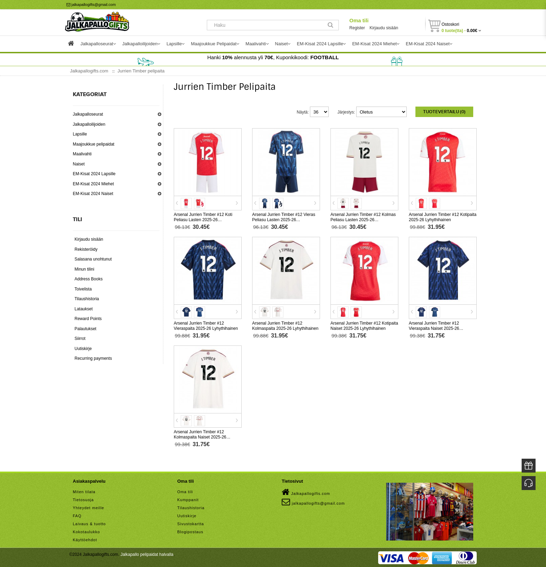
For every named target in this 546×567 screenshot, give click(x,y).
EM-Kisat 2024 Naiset (93, 193)
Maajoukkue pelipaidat (93, 144)
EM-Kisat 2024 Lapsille (94, 173)
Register (357, 27)
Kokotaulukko (86, 531)
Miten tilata (84, 491)
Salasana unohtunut (93, 259)
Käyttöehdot (85, 539)
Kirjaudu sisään (383, 27)
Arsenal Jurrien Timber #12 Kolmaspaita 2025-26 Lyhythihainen (285, 325)
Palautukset (85, 328)
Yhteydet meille (88, 507)
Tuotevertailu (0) (444, 112)
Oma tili (358, 20)
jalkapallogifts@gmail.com (91, 4)
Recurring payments (93, 358)
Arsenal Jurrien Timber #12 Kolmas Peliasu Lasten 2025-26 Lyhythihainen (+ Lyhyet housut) (363, 219)
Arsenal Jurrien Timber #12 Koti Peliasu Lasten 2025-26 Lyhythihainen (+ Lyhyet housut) (203, 219)
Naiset (79, 164)
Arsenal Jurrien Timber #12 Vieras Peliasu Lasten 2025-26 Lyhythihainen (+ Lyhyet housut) (283, 219)
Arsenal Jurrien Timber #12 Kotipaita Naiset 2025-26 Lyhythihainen (364, 325)
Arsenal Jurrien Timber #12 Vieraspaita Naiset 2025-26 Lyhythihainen (434, 327)
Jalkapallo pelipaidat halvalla (146, 553)
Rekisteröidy (86, 249)
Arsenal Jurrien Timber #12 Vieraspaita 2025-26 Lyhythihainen (206, 325)
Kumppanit (188, 499)
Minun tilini (84, 269)
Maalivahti (82, 154)
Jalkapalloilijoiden (89, 124)
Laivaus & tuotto (89, 523)
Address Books (89, 279)
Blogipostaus (190, 531)
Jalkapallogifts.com (306, 491)
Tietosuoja (83, 499)
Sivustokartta (190, 523)
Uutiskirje (83, 348)
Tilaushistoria (87, 298)
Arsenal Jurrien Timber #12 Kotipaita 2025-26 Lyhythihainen (442, 216)
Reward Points (88, 318)
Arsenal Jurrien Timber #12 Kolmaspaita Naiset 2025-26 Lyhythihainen (200, 436)
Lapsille (80, 134)
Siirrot (80, 338)
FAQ (77, 515)
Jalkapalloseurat (88, 114)
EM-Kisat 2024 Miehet (93, 183)
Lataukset (84, 308)
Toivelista (83, 289)
